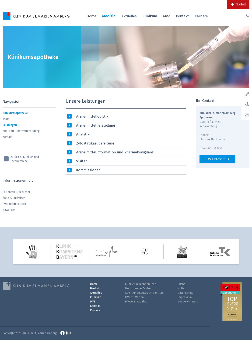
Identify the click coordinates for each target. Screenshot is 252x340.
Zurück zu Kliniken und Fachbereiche (24, 159)
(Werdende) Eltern (14, 204)
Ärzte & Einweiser (14, 198)
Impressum (185, 297)
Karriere (201, 16)
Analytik (82, 134)
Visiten (82, 161)
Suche (181, 284)
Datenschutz (185, 292)
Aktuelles (129, 16)
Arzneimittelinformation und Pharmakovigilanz (114, 152)
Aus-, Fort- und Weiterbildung (21, 131)
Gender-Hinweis (188, 301)
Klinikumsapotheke (15, 113)
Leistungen (10, 125)
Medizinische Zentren (138, 288)
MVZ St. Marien (134, 297)
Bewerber (9, 209)
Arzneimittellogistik (92, 116)
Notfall (241, 4)
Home (91, 16)
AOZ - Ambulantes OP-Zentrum (144, 292)
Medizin (108, 16)
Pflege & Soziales (136, 301)
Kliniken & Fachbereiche (140, 284)
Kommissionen (88, 170)
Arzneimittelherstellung (95, 125)
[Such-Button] (241, 15)
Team (6, 119)
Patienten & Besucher (16, 192)
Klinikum (150, 16)
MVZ (166, 16)
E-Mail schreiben (215, 159)
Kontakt (182, 16)
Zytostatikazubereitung (95, 143)
